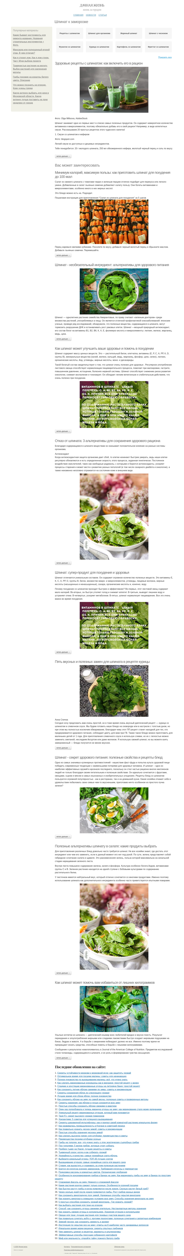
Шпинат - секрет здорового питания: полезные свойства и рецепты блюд (108, 757)
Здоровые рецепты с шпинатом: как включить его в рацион (99, 63)
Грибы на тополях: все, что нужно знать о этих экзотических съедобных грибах (99, 1142)
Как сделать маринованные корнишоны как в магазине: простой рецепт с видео (98, 1083)
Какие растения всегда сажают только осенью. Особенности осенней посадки (98, 1185)
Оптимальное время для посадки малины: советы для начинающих (91, 1076)
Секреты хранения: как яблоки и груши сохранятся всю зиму (89, 1103)
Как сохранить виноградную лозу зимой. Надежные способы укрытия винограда (99, 1195)
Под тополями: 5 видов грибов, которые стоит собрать (86, 1146)
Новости (91, 14)
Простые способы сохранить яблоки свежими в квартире (88, 1106)
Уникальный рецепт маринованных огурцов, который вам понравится (94, 1112)
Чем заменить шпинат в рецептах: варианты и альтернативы (90, 1232)
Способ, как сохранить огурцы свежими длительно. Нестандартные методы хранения (102, 1208)
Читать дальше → (63, 156)
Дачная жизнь (92, 5)
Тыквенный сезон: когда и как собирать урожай (82, 1152)
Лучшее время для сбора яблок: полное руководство (84, 1096)
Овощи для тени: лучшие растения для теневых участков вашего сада (95, 1215)
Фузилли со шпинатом (69, 47)
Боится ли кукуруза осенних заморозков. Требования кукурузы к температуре (98, 1169)
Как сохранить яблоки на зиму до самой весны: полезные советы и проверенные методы (102, 1099)
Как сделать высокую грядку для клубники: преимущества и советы (93, 1136)
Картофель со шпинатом (129, 47)
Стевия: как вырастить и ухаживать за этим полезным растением (92, 1165)
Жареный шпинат (128, 33)
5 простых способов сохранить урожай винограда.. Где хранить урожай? (96, 1202)
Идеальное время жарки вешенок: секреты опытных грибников (91, 1228)
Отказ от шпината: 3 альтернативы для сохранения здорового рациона (107, 441)
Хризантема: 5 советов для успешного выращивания (86, 1119)
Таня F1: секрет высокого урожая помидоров (81, 1116)
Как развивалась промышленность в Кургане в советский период (92, 1126)
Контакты (67, 1246)
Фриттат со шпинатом (158, 47)
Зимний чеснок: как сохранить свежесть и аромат (84, 1222)
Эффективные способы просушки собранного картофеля (88, 1235)
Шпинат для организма (99, 33)
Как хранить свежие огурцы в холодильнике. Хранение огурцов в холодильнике (99, 1212)
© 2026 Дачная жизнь (20, 1246)
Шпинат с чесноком (158, 33)
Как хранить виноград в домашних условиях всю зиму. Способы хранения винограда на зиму (106, 1198)
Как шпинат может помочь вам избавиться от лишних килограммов (105, 982)
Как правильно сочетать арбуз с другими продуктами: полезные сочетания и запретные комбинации (110, 1218)
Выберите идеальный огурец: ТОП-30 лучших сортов (86, 1159)
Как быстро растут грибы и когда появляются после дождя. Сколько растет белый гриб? (104, 1189)
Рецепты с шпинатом (70, 33)
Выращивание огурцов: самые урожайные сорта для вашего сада (92, 1162)
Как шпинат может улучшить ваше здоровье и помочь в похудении (104, 348)
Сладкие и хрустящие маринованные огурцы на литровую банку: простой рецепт (98, 1086)
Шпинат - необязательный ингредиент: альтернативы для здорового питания (112, 265)
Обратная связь (119, 1246)
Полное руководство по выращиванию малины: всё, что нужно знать (92, 1079)
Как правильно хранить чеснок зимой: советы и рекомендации (90, 1129)
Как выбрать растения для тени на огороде (81, 1205)
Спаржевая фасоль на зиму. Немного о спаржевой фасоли (89, 1182)
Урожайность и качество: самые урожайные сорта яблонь (88, 1155)
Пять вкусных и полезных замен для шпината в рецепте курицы (102, 662)
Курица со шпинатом (99, 47)
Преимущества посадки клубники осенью (80, 1139)
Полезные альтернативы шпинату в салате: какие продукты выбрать (106, 846)
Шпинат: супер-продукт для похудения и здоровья (92, 572)
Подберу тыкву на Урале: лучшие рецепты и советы (85, 1149)
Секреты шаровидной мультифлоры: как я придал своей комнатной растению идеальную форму (108, 1122)
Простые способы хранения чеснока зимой (81, 1132)
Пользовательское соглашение (81, 1246)
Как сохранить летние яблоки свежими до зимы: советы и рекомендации (94, 1089)
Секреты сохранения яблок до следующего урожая (83, 1093)
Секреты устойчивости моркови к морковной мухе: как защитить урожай (94, 1073)
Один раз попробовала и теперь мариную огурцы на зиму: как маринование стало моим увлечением (110, 1109)
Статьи (103, 14)
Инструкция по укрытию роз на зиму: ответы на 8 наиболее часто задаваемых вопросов (103, 1225)
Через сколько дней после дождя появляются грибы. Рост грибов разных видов (99, 1192)
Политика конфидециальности (74, 1250)
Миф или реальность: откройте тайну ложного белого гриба (89, 1238)
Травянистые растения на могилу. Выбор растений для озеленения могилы (30, 68)
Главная (78, 14)
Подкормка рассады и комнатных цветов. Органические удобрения (93, 1172)
